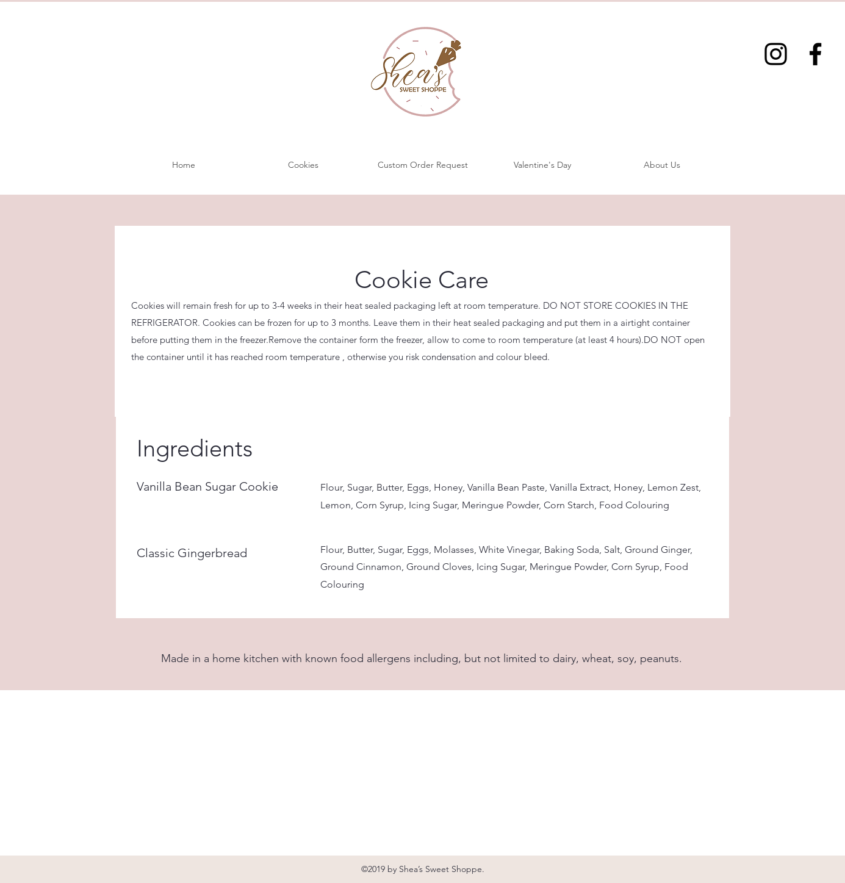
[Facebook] (815, 54)
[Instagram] (776, 54)
